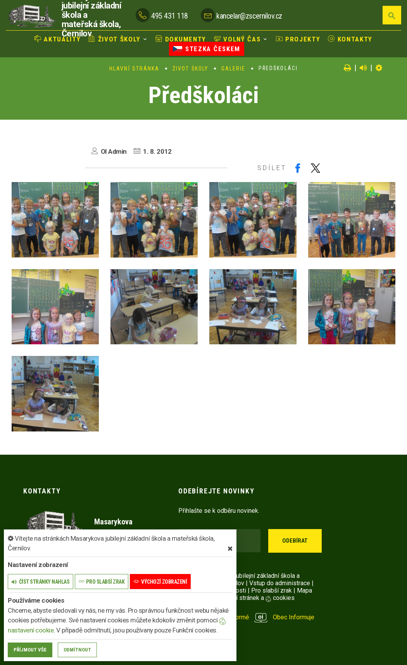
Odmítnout (77, 650)
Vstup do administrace (279, 583)
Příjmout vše (30, 650)
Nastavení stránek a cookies (249, 597)
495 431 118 (169, 16)
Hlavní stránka (134, 68)
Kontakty (349, 39)
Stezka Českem (206, 49)
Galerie (233, 68)
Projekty (297, 39)
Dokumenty (181, 39)
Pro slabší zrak (271, 590)
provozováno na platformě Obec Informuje (246, 617)
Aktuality (59, 39)
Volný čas (237, 39)
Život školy (115, 39)
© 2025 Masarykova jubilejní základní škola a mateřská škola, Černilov (239, 579)
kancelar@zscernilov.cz (249, 16)
